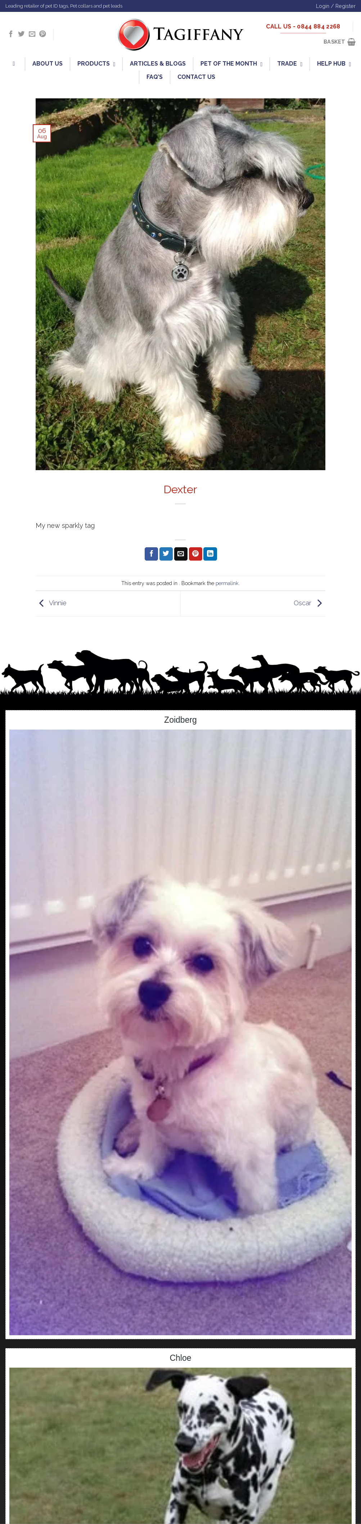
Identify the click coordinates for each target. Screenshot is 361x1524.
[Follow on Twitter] (21, 34)
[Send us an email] (32, 34)
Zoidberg (180, 720)
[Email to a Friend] (181, 554)
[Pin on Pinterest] (195, 554)
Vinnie (51, 603)
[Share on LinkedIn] (210, 554)
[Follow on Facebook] (11, 34)
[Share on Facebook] (151, 554)
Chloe (180, 1358)
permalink (227, 583)
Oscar (309, 603)
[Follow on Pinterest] (42, 34)
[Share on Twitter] (166, 554)
